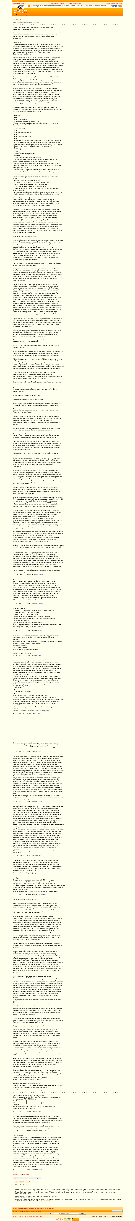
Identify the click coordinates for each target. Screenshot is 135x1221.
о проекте (29, 1216)
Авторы (81, 1)
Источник (40, 894)
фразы (33, 1211)
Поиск (102, 1)
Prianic (39, 713)
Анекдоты (18, 1)
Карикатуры (70, 1)
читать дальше (46, 1200)
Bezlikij (39, 1111)
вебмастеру (35, 1216)
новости (41, 1216)
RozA (41, 574)
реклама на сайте (17, 1216)
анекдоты (22, 1211)
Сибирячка (40, 603)
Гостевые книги (77, 3)
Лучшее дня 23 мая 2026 (19, 3)
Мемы (39, 1)
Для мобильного (55, 3)
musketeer (40, 630)
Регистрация (119, 3)
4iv (41, 1090)
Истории (28, 1)
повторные (31, 1208)
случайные (50, 1208)
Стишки (60, 1)
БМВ (44, 894)
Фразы (49, 1)
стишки (38, 1211)
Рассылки (62, 3)
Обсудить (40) (29, 873)
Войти (113, 3)
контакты (24, 1216)
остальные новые (23, 1208)
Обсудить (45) (30, 1090)
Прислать (91, 1)
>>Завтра (26, 1174)
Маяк (39, 751)
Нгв (45, 1130)
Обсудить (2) (30, 574)
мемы (28, 1211)
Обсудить (28, 603)
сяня (40, 855)
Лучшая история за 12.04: (22, 1182)
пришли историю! (117, 1211)
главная (15, 1211)
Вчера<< (15, 1174)
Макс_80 (40, 801)
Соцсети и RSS (68, 3)
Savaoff (40, 1169)
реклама (15, 748)
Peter (39, 655)
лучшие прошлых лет (40, 1208)
